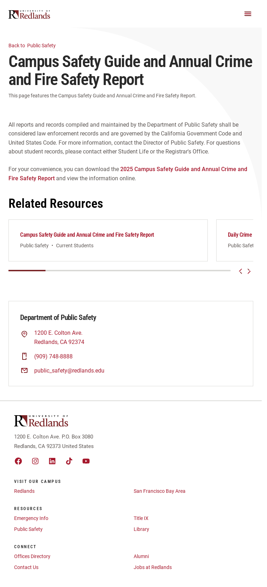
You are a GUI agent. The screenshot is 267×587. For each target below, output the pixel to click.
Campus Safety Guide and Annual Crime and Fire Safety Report (87, 234)
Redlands (24, 495)
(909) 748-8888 (53, 360)
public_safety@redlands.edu (69, 374)
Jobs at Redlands (153, 571)
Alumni (141, 560)
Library (141, 533)
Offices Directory (32, 560)
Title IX (141, 522)
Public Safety (36, 45)
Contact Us (26, 571)
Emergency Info (31, 522)
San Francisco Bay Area (160, 495)
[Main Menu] (248, 14)
